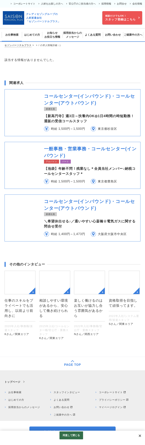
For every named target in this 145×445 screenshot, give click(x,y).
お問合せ (122, 3)
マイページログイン (111, 407)
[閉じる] (140, 436)
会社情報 (137, 3)
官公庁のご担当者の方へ (82, 3)
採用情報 (106, 3)
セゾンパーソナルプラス (18, 45)
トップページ (12, 381)
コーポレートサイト (24, 3)
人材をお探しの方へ (52, 3)
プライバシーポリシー (112, 399)
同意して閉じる (71, 435)
